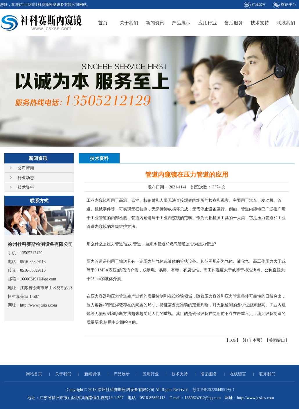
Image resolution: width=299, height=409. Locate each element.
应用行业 (207, 22)
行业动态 (26, 178)
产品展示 (181, 22)
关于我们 (129, 22)
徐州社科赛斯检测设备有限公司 (41, 22)
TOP (232, 340)
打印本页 (252, 340)
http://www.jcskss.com (38, 305)
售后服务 (233, 22)
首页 (102, 22)
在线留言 (255, 5)
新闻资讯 (155, 22)
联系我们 (286, 22)
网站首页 (34, 374)
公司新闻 (26, 168)
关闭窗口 (277, 340)
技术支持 (260, 22)
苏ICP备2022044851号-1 (213, 390)
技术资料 (26, 187)
